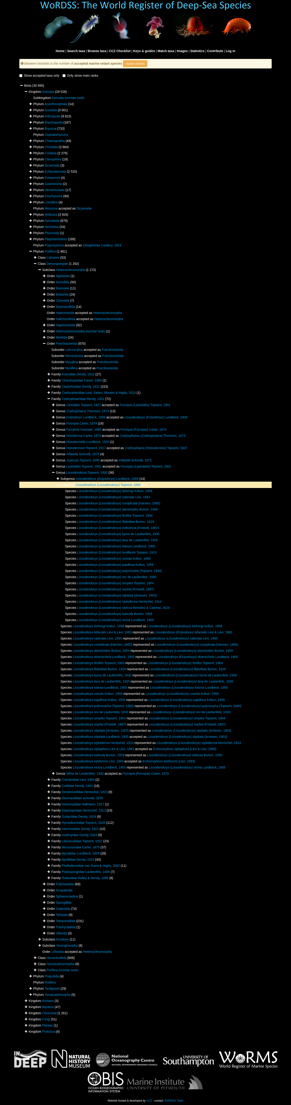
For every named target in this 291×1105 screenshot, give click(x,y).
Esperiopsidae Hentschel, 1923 (84, 810)
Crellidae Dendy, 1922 (77, 786)
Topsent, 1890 (83, 460)
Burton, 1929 (115, 521)
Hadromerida (65, 313)
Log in (230, 51)
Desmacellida (65, 306)
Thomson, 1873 (87, 411)
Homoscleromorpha (60, 964)
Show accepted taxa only (39, 75)
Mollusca (51, 214)
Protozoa (48, 1031)
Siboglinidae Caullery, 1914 (102, 245)
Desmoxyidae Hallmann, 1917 (83, 804)
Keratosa (62, 939)
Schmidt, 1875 (82, 454)
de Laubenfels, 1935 (117, 540)
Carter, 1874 (81, 423)
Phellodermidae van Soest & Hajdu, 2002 (91, 865)
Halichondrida (65, 319)
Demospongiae (57, 264)
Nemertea (52, 227)
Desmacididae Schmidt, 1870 (82, 798)
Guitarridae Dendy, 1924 (79, 816)
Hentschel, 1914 (119, 601)
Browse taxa (97, 51)
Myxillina (71, 368)
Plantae (47, 1025)
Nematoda (52, 221)
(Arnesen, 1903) (117, 595)
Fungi (46, 1019)
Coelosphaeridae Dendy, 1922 (83, 399)
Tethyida (62, 915)
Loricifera (51, 202)
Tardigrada (52, 988)
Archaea (48, 1001)
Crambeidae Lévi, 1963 (78, 779)
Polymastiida (65, 884)
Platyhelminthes (56, 239)
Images (182, 51)
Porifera (50, 251)
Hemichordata (55, 190)
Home (60, 51)
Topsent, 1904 (115, 515)
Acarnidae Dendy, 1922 (77, 374)
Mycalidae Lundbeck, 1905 (81, 853)
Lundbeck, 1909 (85, 417)
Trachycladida (65, 927)
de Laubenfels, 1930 (118, 534)
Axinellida (62, 282)
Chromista (49, 1013)
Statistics (197, 51)
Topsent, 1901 (145, 405)
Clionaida (62, 300)
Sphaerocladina (67, 896)
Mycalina (71, 362)
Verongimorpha (67, 945)
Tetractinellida (65, 921)
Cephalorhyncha (56, 135)
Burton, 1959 (117, 509)
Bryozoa (50, 128)
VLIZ (149, 1100)
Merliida (61, 337)
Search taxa (76, 51)
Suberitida (63, 908)
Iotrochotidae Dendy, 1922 (80, 829)
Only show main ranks (80, 75)
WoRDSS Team (174, 1100)
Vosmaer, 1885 (83, 429)
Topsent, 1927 (83, 405)
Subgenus (68, 485)
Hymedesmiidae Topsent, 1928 (83, 822)
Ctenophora (53, 159)
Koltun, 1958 (114, 491)
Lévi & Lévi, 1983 (102, 632)
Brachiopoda (54, 122)
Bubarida (62, 294)
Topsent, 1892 (87, 472)
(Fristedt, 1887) (118, 528)
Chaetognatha (55, 141)
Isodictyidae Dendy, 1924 (79, 835)
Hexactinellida (56, 958)
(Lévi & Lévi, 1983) (184, 749)
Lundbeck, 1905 (116, 546)
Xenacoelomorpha (58, 994)
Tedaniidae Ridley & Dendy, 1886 (85, 878)
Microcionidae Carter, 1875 (81, 847)
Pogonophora (54, 245)
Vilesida (61, 933)
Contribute (215, 51)
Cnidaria (51, 153)
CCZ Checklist (119, 51)
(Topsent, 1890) (119, 571)
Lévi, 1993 (113, 497)
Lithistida (57, 951)
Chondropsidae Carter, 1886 (82, 380)
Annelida (51, 110)
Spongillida (64, 902)
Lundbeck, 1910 (87, 442)
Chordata (51, 147)
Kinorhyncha (54, 196)
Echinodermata (55, 171)
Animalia (48, 92)
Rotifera (50, 982)
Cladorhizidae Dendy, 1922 (81, 386)
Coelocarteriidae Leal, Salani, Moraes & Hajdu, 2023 (99, 392)
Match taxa (166, 51)
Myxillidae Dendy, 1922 (78, 859)
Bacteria (48, 1007)
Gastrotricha (53, 184)
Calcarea (53, 257)
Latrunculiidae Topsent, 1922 (82, 841)
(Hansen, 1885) (118, 503)
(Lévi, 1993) (168, 761)
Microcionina (74, 356)
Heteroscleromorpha (70, 270)
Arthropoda (52, 116)
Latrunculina (74, 349)
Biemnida (62, 288)
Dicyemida (52, 165)
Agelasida (63, 276)
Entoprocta (52, 178)
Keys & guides (144, 51)
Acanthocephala (56, 104)
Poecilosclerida (66, 343)
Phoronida (52, 233)
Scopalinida (64, 890)
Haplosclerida (65, 325)
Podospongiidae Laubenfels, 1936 (86, 872)
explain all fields (135, 63)
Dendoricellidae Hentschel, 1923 (85, 792)
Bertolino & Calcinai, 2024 (123, 607)
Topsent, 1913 (116, 552)
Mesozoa (51, 208)
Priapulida (52, 976)
